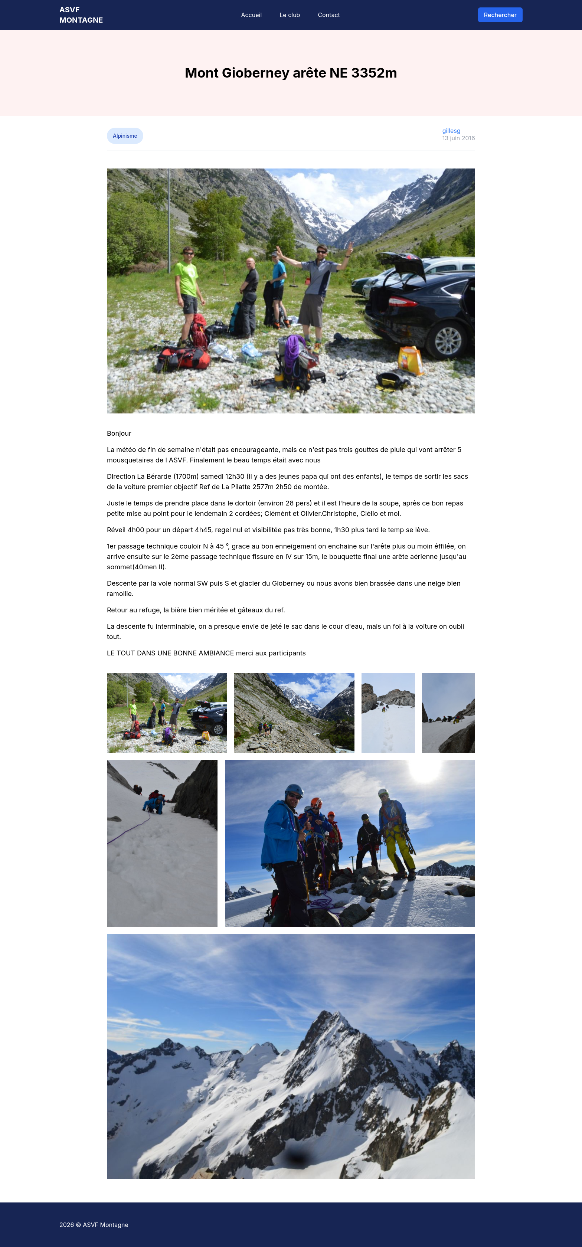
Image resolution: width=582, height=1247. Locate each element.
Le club (289, 15)
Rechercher (500, 15)
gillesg (451, 130)
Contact (329, 15)
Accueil (251, 15)
